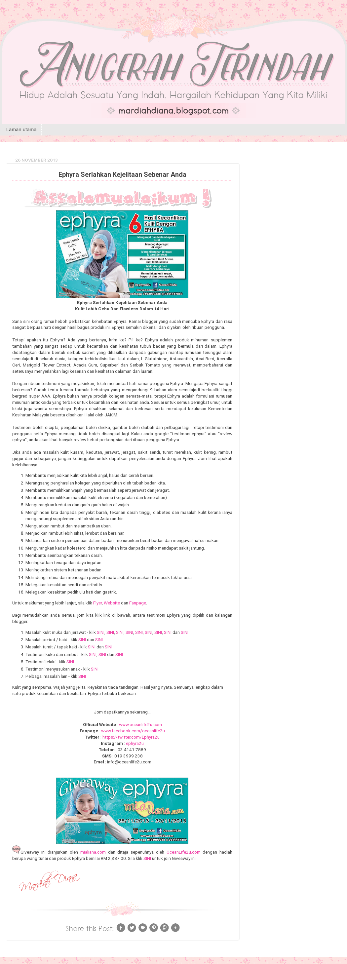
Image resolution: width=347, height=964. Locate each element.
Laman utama (21, 129)
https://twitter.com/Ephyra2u (131, 737)
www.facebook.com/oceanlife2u (133, 730)
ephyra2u (135, 743)
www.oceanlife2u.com (140, 724)
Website (112, 602)
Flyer (97, 602)
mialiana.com (93, 852)
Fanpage (137, 602)
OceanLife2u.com (184, 852)
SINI (100, 632)
